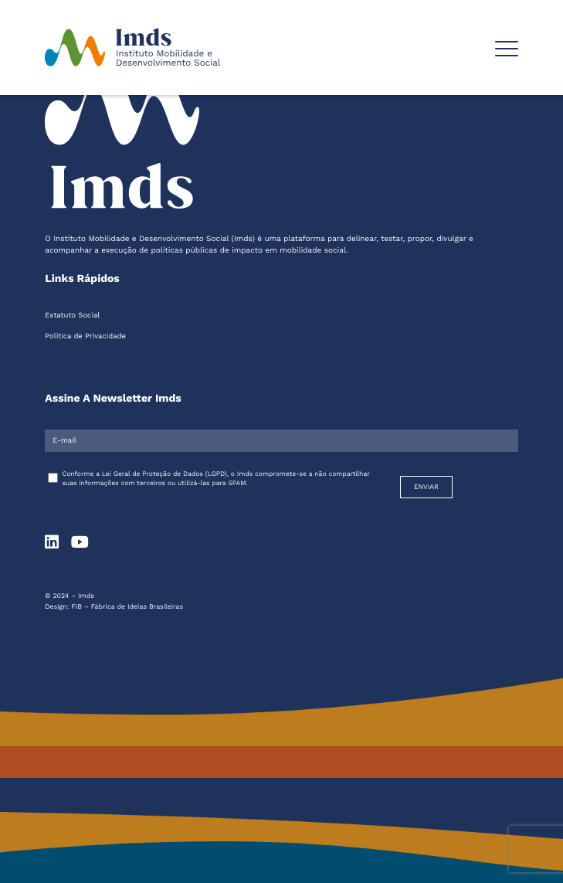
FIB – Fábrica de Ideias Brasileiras (127, 607)
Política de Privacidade (85, 336)
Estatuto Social (72, 315)
